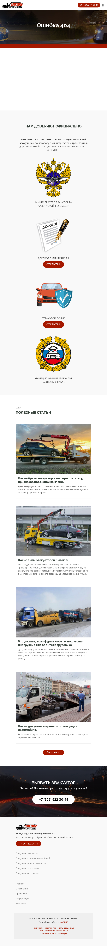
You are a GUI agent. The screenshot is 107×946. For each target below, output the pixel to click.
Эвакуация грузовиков (27, 853)
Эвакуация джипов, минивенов (31, 863)
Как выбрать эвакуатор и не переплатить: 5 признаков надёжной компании (50, 480)
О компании (22, 889)
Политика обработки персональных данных (53, 928)
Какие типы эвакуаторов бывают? (43, 560)
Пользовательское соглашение (53, 930)
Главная (20, 884)
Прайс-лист (21, 894)
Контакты (21, 904)
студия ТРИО (62, 922)
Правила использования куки (53, 933)
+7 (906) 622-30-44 (53, 799)
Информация (22, 899)
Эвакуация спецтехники (27, 868)
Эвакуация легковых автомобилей (33, 858)
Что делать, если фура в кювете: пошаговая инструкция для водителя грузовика (50, 643)
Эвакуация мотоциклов (27, 873)
